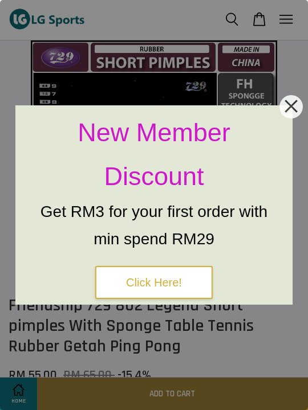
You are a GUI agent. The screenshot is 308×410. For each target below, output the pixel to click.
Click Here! (154, 282)
